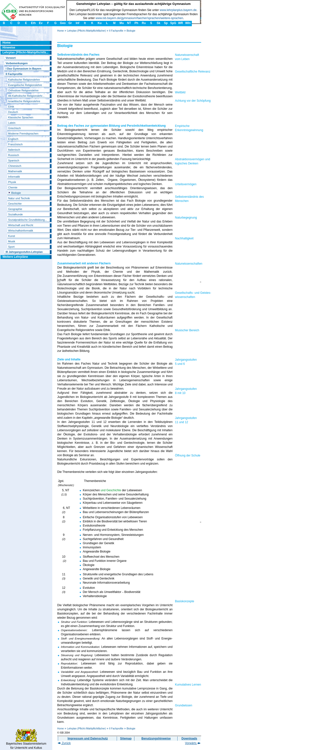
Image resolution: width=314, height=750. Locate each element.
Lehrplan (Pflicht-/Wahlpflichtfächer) (86, 30)
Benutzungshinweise (156, 738)
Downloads (189, 738)
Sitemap (126, 738)
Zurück (64, 743)
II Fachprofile (116, 30)
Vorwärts (193, 743)
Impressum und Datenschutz (87, 738)
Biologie (131, 30)
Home (60, 30)
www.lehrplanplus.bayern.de (178, 10)
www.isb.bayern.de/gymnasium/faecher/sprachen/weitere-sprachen (139, 18)
